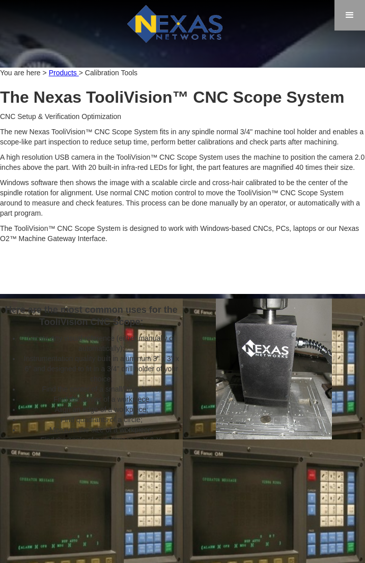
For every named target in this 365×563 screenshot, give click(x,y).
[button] (349, 15)
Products (64, 73)
